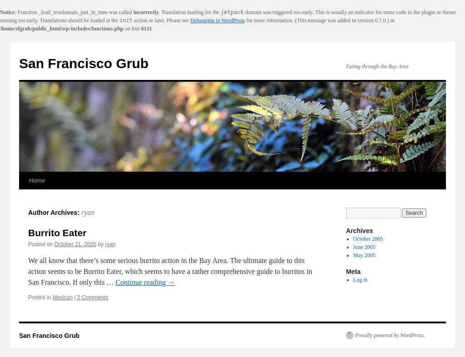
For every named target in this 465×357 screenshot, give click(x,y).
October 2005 (368, 239)
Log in (360, 280)
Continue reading (145, 282)
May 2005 (364, 255)
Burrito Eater (57, 233)
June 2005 (364, 247)
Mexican (62, 297)
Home (37, 180)
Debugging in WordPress (217, 20)
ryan (87, 212)
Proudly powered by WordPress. (390, 335)
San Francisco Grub (83, 63)
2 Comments (92, 297)
